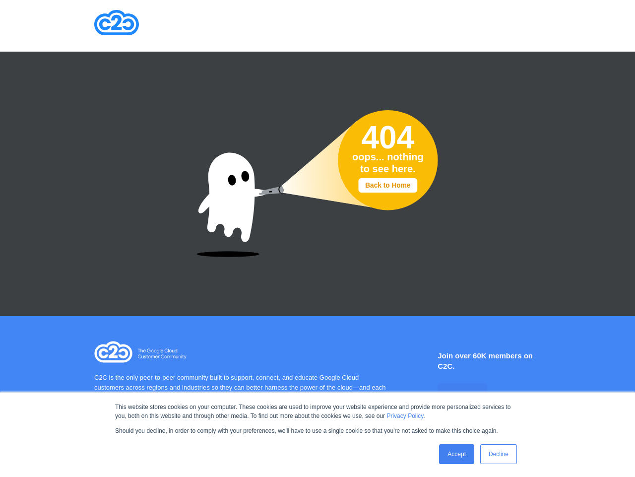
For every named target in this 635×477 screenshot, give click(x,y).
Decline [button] (498, 454)
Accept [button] (456, 454)
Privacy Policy (404, 415)
